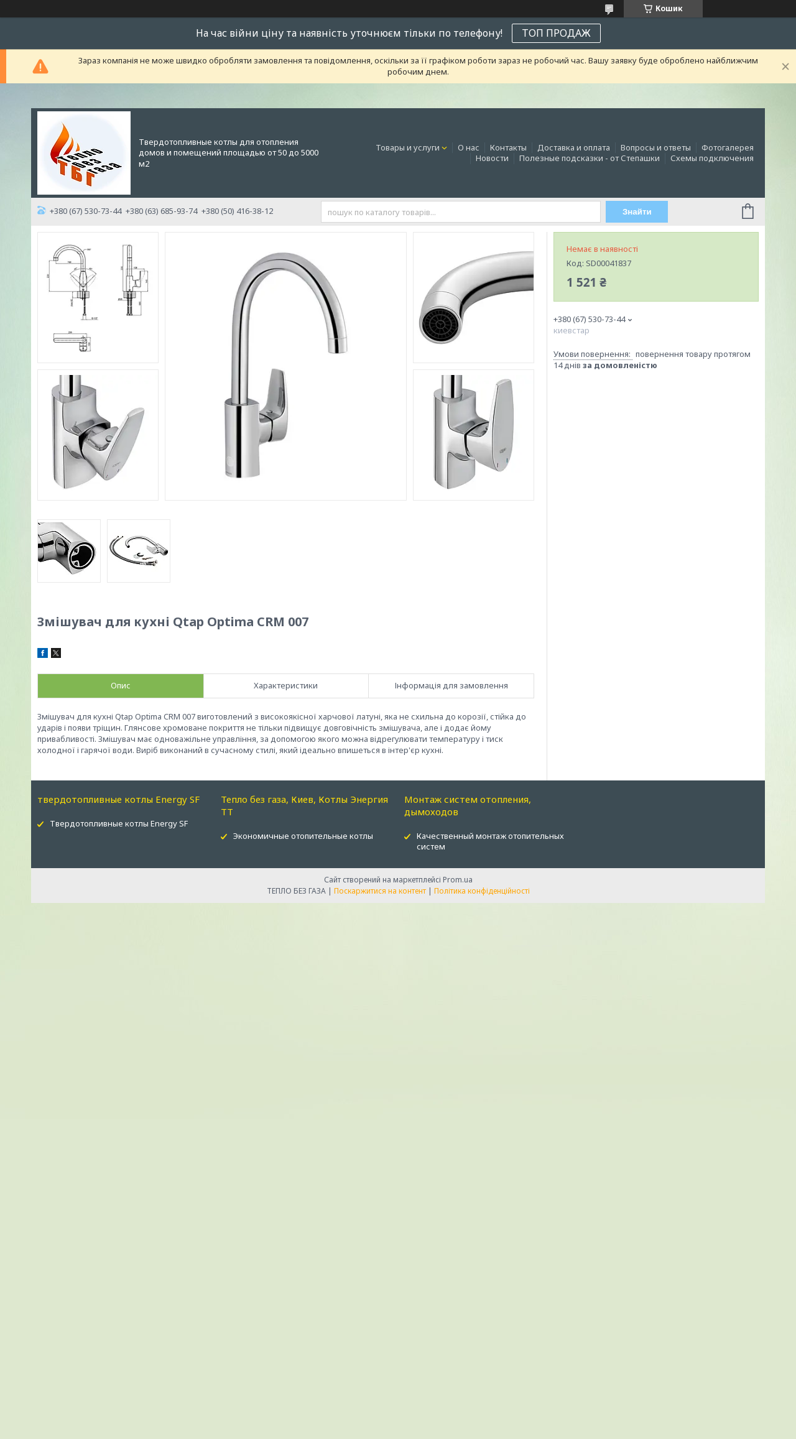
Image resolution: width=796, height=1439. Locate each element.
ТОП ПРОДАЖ (556, 33)
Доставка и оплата (573, 147)
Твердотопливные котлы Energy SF (119, 823)
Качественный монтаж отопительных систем (490, 841)
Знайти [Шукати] (637, 211)
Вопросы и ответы (656, 147)
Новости (492, 158)
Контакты (508, 147)
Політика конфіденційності (482, 891)
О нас (468, 147)
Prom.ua (458, 879)
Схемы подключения (712, 158)
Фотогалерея (727, 147)
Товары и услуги (408, 147)
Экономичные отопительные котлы (303, 835)
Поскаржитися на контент (380, 891)
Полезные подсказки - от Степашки (589, 158)
